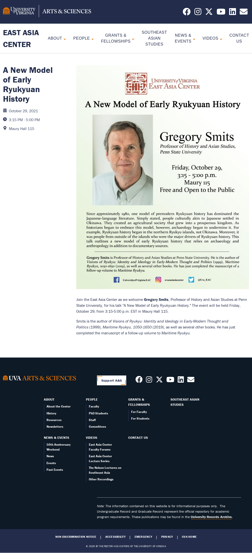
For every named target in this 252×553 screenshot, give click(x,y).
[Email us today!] (244, 13)
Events (51, 463)
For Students (140, 418)
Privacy (167, 536)
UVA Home (189, 536)
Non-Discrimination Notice (75, 536)
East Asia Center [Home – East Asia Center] (21, 38)
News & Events (183, 38)
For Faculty (139, 412)
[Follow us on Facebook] (186, 13)
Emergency (143, 536)
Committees (97, 426)
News (50, 456)
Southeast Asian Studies (154, 38)
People (81, 38)
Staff (92, 420)
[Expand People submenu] (91, 38)
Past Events (55, 470)
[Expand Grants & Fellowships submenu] (132, 38)
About (55, 38)
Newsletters (55, 426)
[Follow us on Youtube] (170, 381)
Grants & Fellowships (116, 38)
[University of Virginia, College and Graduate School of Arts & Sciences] (47, 12)
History (51, 413)
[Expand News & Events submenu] (193, 38)
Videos (210, 38)
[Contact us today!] (190, 381)
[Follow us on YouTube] (221, 13)
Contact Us (138, 437)
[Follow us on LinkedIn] (232, 13)
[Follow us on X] (209, 13)
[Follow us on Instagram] (197, 13)
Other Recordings (101, 479)
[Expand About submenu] (63, 38)
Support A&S (111, 380)
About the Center (59, 406)
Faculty (94, 406)
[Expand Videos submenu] (219, 38)
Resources (54, 420)
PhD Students (98, 413)
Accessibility (115, 536)
